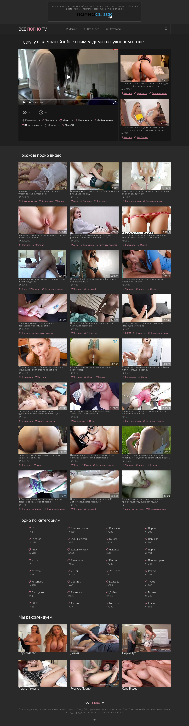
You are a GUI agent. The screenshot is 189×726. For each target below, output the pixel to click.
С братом (90, 333)
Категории (114, 29)
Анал (74, 201)
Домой (71, 29)
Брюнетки (139, 333)
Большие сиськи (152, 201)
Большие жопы (158, 93)
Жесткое (38, 245)
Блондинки (45, 201)
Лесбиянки (141, 137)
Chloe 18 (67, 125)
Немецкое (81, 120)
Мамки (100, 377)
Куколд (152, 465)
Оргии (50, 421)
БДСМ (126, 333)
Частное (48, 120)
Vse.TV (94, 703)
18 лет (75, 465)
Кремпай (90, 289)
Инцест (152, 289)
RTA (94, 719)
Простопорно (30, 125)
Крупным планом (106, 245)
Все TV (32, 28)
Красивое (140, 93)
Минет (64, 120)
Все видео (91, 29)
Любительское (103, 120)
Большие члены (131, 201)
